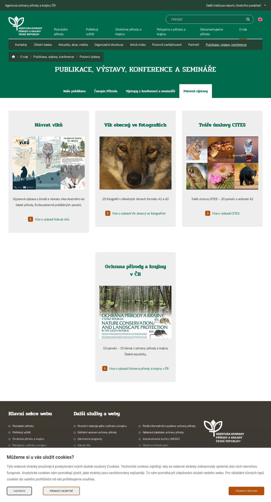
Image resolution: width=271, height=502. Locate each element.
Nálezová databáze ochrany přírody (163, 432)
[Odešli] (248, 19)
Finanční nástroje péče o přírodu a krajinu (102, 426)
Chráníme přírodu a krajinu (28, 439)
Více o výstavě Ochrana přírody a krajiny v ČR (135, 368)
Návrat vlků (84, 445)
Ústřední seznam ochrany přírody (97, 432)
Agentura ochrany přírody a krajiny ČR (30, 5)
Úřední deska (43, 44)
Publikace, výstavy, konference (226, 44)
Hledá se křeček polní (155, 445)
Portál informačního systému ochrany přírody (169, 426)
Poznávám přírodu (23, 426)
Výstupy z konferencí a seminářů (150, 91)
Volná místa (138, 44)
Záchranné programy (89, 439)
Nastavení (19, 490)
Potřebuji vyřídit (21, 432)
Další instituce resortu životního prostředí (233, 5)
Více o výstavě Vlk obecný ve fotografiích (135, 213)
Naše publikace (74, 91)
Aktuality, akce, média (73, 44)
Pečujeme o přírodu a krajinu (29, 445)
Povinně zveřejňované (166, 44)
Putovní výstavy (196, 91)
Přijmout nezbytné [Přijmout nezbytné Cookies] (61, 490)
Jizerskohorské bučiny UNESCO (161, 439)
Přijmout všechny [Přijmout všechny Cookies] (246, 490)
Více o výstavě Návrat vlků (48, 219)
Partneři (193, 44)
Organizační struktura (108, 44)
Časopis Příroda (105, 91)
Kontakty (21, 44)
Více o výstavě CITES (222, 213)
